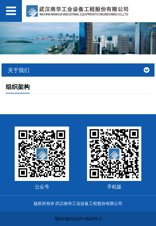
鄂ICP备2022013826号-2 (78, 218)
